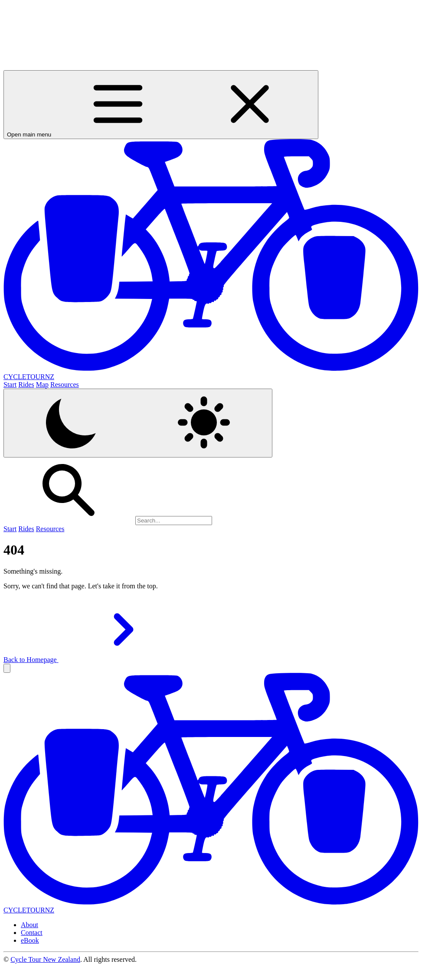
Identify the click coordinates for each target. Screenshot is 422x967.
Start (9, 384)
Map (42, 384)
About (29, 924)
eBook (30, 940)
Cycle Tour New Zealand (45, 959)
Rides (26, 384)
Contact (32, 932)
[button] (6, 668)
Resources (64, 384)
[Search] (173, 520)
